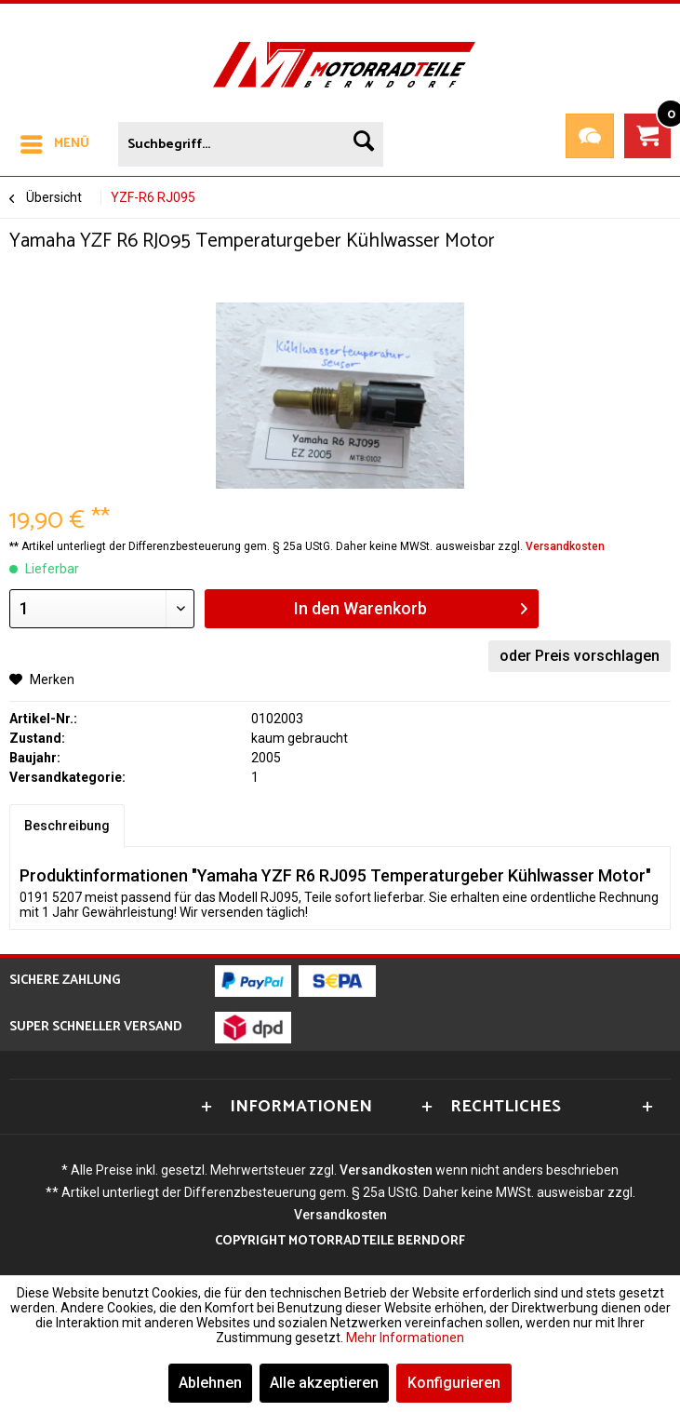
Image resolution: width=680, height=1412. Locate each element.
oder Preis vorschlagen (580, 656)
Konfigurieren (453, 1383)
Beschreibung (67, 825)
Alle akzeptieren (324, 1383)
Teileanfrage (590, 135)
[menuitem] (54, 140)
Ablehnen (210, 1383)
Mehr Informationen (405, 1337)
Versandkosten (565, 546)
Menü (54, 142)
